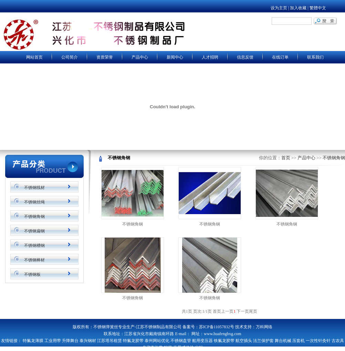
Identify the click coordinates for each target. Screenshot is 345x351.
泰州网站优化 (157, 340)
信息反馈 (245, 57)
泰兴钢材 (88, 340)
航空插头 (244, 340)
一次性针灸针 (318, 340)
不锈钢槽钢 (34, 245)
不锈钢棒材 (34, 260)
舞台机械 (283, 340)
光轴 (199, 347)
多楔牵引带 (152, 347)
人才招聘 (210, 57)
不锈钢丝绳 (34, 202)
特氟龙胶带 (133, 340)
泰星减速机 (183, 347)
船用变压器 (202, 340)
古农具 (338, 340)
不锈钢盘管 (180, 340)
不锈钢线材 (34, 187)
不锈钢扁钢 (34, 231)
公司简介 (69, 57)
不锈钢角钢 (34, 216)
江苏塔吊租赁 (109, 340)
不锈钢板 (32, 274)
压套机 (298, 340)
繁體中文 (318, 8)
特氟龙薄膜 (33, 340)
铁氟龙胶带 (224, 340)
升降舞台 (70, 340)
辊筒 (168, 347)
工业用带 (52, 340)
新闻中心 (175, 57)
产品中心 (140, 57)
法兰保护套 (263, 340)
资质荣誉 (104, 57)
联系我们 (315, 57)
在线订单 (280, 57)
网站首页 (34, 57)
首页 (285, 157)
